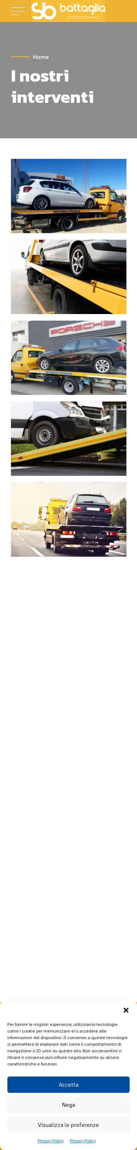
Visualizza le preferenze (68, 1125)
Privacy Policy (51, 1140)
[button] (126, 1010)
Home (41, 57)
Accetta (69, 1085)
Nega (68, 1105)
